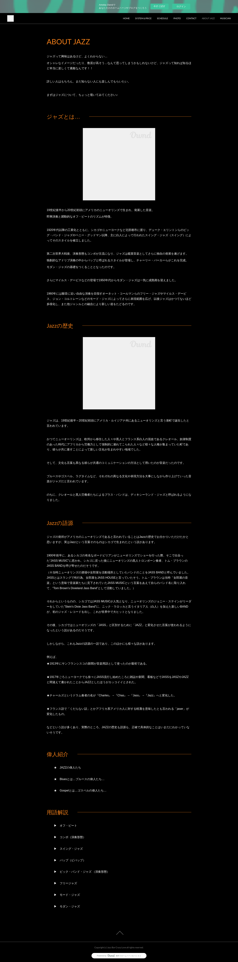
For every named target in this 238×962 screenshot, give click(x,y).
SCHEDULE (162, 18)
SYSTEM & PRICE (143, 18)
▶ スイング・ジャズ (68, 848)
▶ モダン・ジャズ (67, 906)
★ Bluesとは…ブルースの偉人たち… (79, 779)
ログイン (181, 6)
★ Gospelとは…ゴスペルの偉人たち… (80, 790)
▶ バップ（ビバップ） (70, 860)
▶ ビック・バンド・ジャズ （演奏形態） (82, 871)
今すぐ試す (159, 6)
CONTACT (191, 18)
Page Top (119, 933)
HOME (126, 18)
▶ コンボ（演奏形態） (70, 837)
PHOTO (177, 18)
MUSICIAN (225, 18)
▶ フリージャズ (65, 883)
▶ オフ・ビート (65, 825)
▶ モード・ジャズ (67, 894)
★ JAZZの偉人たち (67, 767)
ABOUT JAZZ (208, 18)
